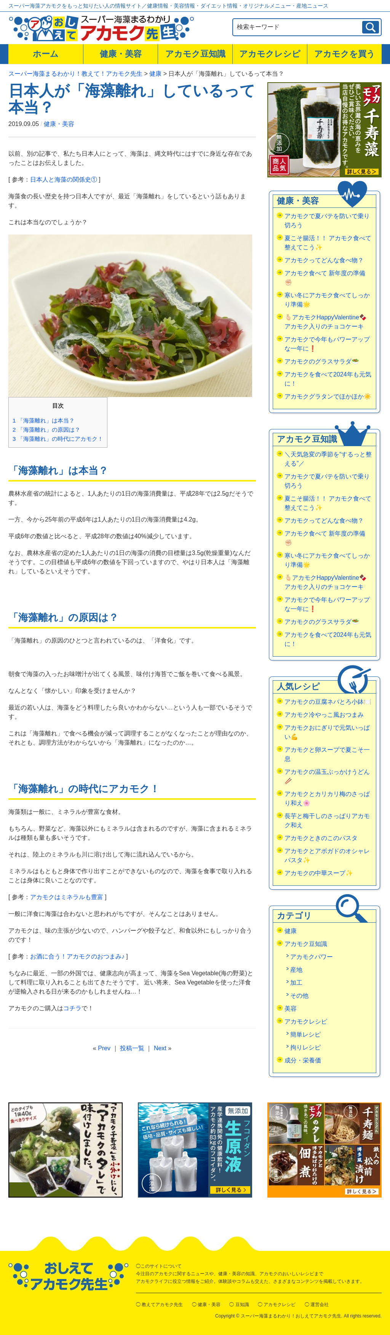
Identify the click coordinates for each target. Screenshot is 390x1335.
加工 (296, 982)
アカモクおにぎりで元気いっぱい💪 (327, 732)
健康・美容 (121, 54)
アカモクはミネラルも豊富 (66, 897)
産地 (296, 970)
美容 (291, 1008)
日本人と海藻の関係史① (63, 179)
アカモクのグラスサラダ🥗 (322, 361)
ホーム (46, 54)
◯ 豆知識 (239, 1304)
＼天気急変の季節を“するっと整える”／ (328, 459)
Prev (104, 1048)
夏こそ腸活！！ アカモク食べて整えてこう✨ (328, 242)
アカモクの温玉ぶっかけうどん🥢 (327, 776)
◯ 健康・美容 (206, 1304)
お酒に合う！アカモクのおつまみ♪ (77, 956)
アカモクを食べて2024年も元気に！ (328, 379)
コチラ (72, 1008)
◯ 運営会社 (317, 1304)
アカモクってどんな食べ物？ (324, 260)
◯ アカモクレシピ (277, 1304)
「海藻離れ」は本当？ (44, 420)
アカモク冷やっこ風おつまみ (324, 714)
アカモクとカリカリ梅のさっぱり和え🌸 (327, 798)
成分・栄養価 (303, 1060)
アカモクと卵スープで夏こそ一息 (327, 754)
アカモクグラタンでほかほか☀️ (328, 396)
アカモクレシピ (269, 54)
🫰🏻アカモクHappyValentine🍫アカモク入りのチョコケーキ (326, 322)
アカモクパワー (311, 957)
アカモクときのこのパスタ (321, 838)
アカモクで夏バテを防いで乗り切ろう (327, 220)
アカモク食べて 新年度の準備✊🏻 (325, 278)
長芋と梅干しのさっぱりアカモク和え (327, 820)
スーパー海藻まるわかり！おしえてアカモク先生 (291, 1316)
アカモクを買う (344, 54)
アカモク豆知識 (195, 54)
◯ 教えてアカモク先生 (159, 1304)
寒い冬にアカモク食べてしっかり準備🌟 (327, 300)
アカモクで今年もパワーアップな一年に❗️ (327, 344)
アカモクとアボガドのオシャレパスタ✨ (327, 855)
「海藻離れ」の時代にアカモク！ (58, 438)
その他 (299, 995)
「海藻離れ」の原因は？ (46, 429)
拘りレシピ (305, 1047)
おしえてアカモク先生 (68, 1276)
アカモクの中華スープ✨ (319, 873)
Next (160, 1048)
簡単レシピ (305, 1034)
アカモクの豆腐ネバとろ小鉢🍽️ (328, 702)
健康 (291, 931)
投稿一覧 (132, 1048)
